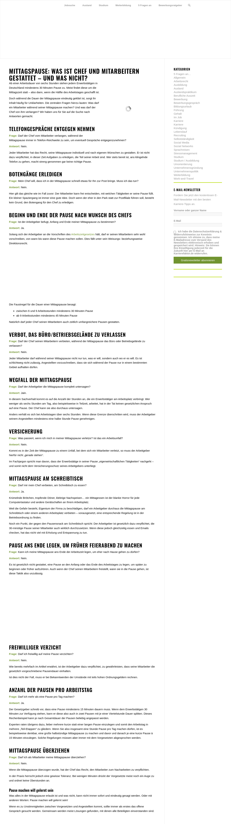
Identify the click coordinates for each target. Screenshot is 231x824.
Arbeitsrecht (181, 81)
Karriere (178, 120)
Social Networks (183, 146)
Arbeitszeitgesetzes (83, 234)
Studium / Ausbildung (186, 160)
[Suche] (189, 5)
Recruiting (180, 135)
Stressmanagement (185, 153)
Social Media (181, 142)
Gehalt (178, 113)
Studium (179, 156)
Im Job (178, 117)
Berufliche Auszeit (184, 95)
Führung (179, 110)
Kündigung (180, 128)
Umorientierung (183, 164)
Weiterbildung (182, 174)
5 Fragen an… (182, 74)
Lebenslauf (180, 131)
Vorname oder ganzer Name (190, 210)
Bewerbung (180, 99)
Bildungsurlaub (182, 106)
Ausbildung (180, 84)
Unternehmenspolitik (186, 171)
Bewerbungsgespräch (187, 102)
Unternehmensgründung (188, 167)
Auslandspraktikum (185, 92)
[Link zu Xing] (214, 5)
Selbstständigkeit (184, 138)
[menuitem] (70, 5)
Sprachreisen (181, 149)
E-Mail (177, 221)
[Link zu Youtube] (219, 5)
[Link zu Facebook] (208, 5)
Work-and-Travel (184, 178)
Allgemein (180, 77)
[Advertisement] (82, 271)
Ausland (178, 88)
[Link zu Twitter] (203, 5)
